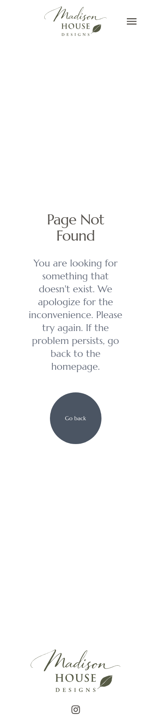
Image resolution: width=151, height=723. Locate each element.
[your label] (75, 418)
